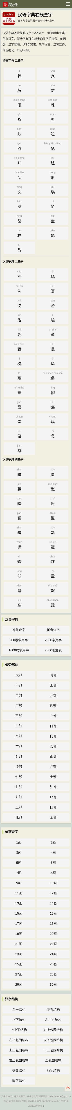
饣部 (18, 777)
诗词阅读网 (33, 1101)
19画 (18, 934)
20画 (53, 934)
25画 (18, 964)
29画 (18, 984)
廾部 (53, 695)
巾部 (18, 726)
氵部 (53, 787)
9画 (18, 883)
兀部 (18, 817)
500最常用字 (19, 640)
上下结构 (18, 1020)
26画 (53, 964)
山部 (53, 756)
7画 (18, 873)
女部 (53, 746)
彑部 (53, 716)
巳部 (53, 797)
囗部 (53, 807)
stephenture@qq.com (60, 1096)
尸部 (53, 766)
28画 (53, 974)
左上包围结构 (18, 1040)
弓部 (18, 695)
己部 (53, 706)
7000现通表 (53, 650)
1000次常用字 (19, 650)
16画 (53, 913)
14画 (53, 903)
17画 (18, 923)
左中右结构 (53, 1020)
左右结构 (53, 1009)
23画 (18, 954)
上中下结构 (19, 1030)
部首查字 (18, 630)
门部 (53, 736)
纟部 (18, 797)
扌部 (18, 787)
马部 (18, 736)
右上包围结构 (53, 1030)
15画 (18, 913)
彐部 (18, 716)
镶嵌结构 (18, 1070)
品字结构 (53, 1070)
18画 (53, 923)
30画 (53, 984)
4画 (53, 852)
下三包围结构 (53, 1050)
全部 (53, 817)
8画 (53, 873)
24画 (53, 954)
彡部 (18, 766)
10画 (53, 883)
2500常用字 (53, 640)
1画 (18, 842)
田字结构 (18, 1080)
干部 (18, 685)
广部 (18, 706)
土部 (18, 807)
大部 (18, 675)
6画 (53, 863)
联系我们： (44, 1096)
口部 (53, 726)
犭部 (18, 756)
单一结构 (18, 1009)
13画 (18, 903)
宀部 (18, 746)
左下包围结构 (53, 1040)
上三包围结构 (18, 1050)
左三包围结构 (18, 1060)
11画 (18, 893)
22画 (53, 944)
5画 (18, 863)
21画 (18, 944)
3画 (18, 852)
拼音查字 (53, 630)
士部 (53, 777)
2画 (53, 842)
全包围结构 (53, 1060)
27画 (18, 974)
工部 (53, 685)
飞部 (53, 675)
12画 (53, 893)
